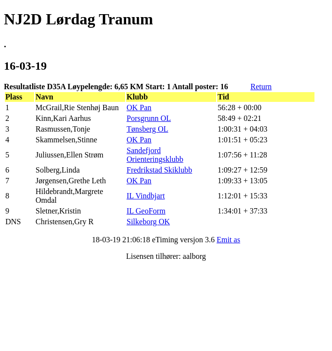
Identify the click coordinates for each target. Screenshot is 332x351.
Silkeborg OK (148, 221)
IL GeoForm (146, 211)
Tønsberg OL (147, 129)
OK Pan (139, 107)
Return (261, 86)
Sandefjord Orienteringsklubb (155, 154)
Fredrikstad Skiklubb (159, 170)
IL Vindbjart (146, 196)
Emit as (228, 239)
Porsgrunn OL (149, 118)
